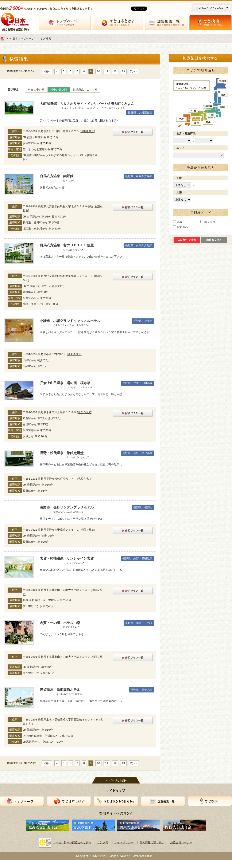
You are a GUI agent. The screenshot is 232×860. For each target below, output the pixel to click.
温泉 (179, 222)
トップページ (65, 22)
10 (98, 71)
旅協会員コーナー (181, 842)
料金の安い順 (36, 89)
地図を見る (87, 131)
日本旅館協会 (99, 855)
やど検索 (210, 22)
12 (114, 71)
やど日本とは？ (118, 22)
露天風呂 (209, 222)
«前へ (47, 71)
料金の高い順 (58, 89)
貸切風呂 (182, 227)
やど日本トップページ (20, 38)
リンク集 (102, 842)
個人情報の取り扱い (152, 842)
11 (106, 71)
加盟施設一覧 (166, 22)
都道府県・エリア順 (85, 89)
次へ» (133, 71)
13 (123, 71)
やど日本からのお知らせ (116, 801)
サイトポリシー (124, 842)
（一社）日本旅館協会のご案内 (65, 842)
